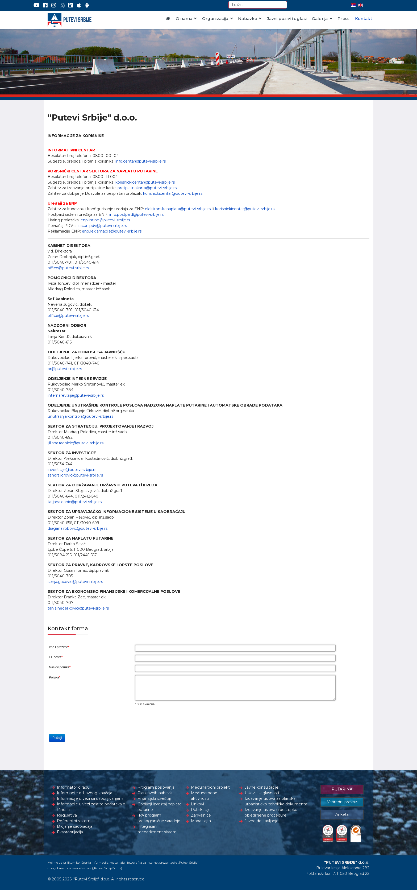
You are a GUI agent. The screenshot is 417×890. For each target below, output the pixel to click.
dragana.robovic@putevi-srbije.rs (77, 528)
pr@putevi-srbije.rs (65, 368)
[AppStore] (79, 5)
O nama (184, 18)
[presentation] (175, 720)
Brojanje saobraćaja (74, 826)
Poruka (54, 677)
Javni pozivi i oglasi (287, 18)
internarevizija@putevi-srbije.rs (76, 395)
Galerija (320, 18)
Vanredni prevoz (342, 802)
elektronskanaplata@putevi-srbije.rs (178, 208)
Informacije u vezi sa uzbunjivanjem (90, 798)
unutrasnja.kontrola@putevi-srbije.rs (80, 416)
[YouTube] (37, 5)
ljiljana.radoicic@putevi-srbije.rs (75, 443)
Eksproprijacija (70, 832)
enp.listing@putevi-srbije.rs (105, 220)
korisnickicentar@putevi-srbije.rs (145, 182)
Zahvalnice (201, 815)
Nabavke (247, 18)
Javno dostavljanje (261, 820)
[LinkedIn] (70, 5)
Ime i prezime (59, 647)
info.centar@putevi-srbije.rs (140, 161)
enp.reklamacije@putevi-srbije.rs (111, 231)
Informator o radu (73, 787)
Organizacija (215, 18)
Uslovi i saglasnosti (262, 792)
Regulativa (67, 815)
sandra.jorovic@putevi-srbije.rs (75, 475)
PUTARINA (342, 789)
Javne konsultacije (261, 787)
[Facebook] (45, 5)
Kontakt (363, 18)
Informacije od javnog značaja (84, 792)
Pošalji (57, 738)
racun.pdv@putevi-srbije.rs (102, 225)
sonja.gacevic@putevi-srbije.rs (75, 581)
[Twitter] (62, 5)
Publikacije (201, 809)
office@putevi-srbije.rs (68, 268)
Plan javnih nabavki (155, 792)
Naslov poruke (59, 667)
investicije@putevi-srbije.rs (72, 469)
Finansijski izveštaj (154, 798)
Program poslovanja (155, 787)
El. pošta (55, 657)
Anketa (342, 814)
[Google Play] (87, 5)
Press (343, 18)
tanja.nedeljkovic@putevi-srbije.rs (78, 608)
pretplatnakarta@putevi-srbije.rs (147, 187)
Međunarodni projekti (211, 787)
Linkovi (197, 804)
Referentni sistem (73, 820)
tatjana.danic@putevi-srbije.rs (75, 501)
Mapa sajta (201, 820)
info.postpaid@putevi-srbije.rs (136, 214)
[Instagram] (53, 5)
